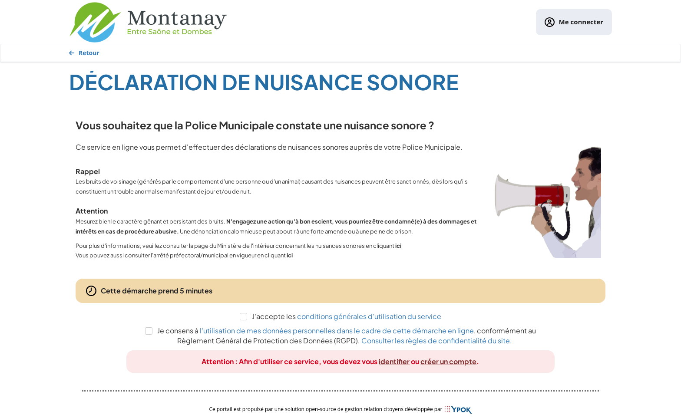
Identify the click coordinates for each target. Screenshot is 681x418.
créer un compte (448, 361)
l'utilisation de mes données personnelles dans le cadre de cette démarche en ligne (337, 330)
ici (398, 245)
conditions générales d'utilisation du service (369, 316)
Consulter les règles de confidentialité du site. (436, 340)
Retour (84, 53)
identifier (394, 361)
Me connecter (574, 22)
